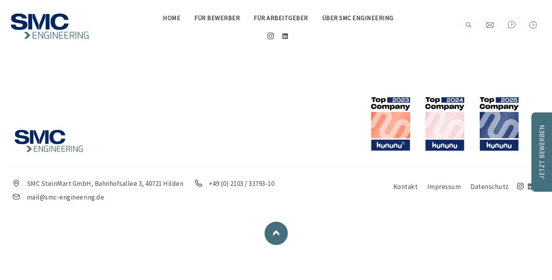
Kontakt (407, 186)
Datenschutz (490, 186)
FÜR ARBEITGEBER (281, 18)
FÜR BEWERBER (217, 18)
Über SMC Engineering (358, 18)
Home (171, 18)
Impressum (445, 186)
